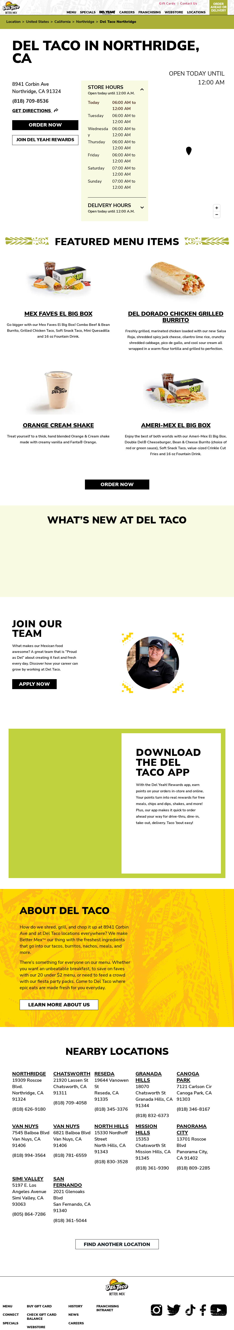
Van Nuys (25, 1126)
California (62, 21)
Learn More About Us (59, 1004)
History (75, 1306)
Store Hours (105, 87)
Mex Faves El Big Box (58, 314)
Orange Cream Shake (58, 425)
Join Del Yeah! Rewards (45, 140)
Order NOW (45, 125)
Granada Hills (149, 1077)
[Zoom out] (216, 214)
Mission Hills (146, 1129)
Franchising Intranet (107, 1308)
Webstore (174, 12)
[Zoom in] (216, 208)
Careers (127, 12)
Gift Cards (167, 3)
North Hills (111, 1126)
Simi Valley (27, 1178)
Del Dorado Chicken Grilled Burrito (175, 317)
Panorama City (192, 1129)
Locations (196, 12)
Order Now (117, 484)
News (73, 1315)
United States (37, 21)
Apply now (34, 684)
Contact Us (188, 3)
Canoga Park (188, 1077)
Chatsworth (71, 1073)
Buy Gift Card (39, 1306)
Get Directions (32, 111)
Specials (88, 12)
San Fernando (67, 1182)
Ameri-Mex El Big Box (176, 425)
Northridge (85, 21)
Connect (11, 1315)
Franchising (149, 12)
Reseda (104, 1073)
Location (13, 21)
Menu (71, 12)
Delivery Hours (109, 205)
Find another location (117, 1244)
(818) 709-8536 (30, 101)
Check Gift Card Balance (41, 1317)
